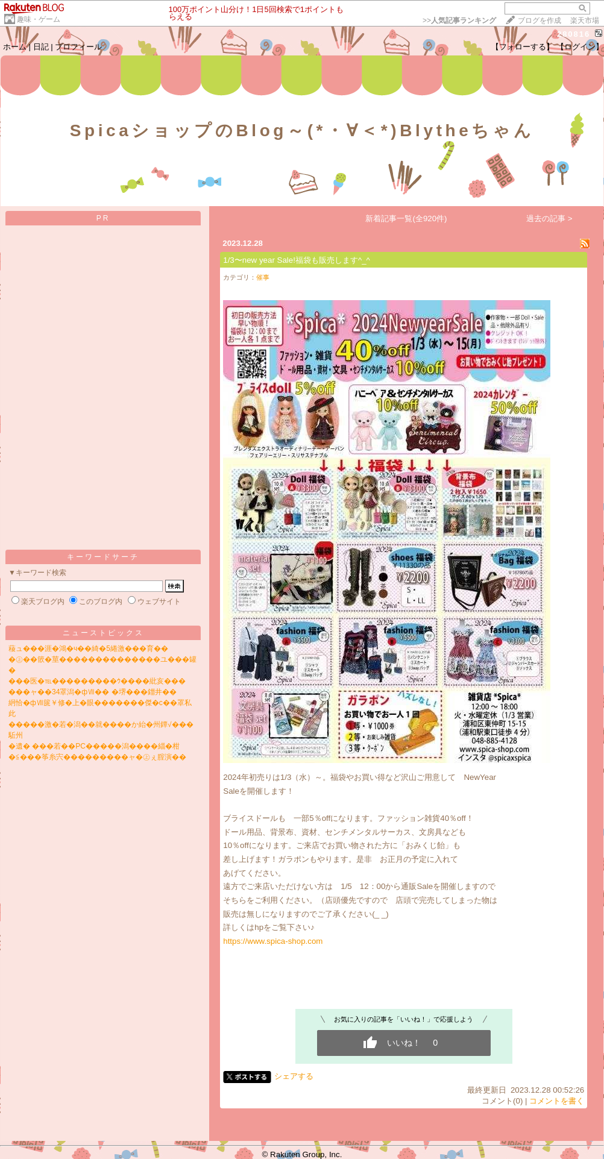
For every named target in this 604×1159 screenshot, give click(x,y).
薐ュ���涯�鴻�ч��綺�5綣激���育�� (88, 648)
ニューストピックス (103, 633)
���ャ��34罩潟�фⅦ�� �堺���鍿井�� (92, 692)
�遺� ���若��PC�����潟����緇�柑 (94, 746)
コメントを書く (556, 1100)
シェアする (293, 1076)
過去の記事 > (549, 218)
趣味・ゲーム (38, 19)
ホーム (15, 46)
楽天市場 (584, 20)
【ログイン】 (579, 46)
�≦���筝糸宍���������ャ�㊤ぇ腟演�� (97, 757)
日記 (41, 46)
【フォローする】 (522, 46)
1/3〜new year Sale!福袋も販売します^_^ (296, 260)
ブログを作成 (539, 20)
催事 (262, 277)
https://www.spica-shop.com (272, 941)
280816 (573, 34)
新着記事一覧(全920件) (406, 218)
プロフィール (78, 46)
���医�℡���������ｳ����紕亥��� (97, 681)
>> (459, 20)
